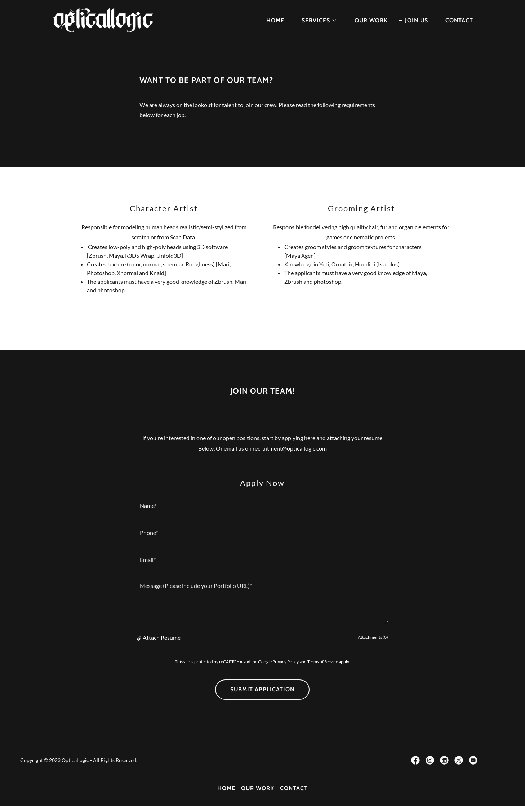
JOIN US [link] (416, 20)
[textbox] (262, 506)
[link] (104, 18)
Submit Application (262, 689)
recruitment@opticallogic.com (290, 448)
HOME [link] (275, 20)
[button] (316, 20)
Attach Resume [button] (162, 637)
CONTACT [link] (459, 20)
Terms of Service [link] (322, 661)
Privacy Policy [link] (285, 661)
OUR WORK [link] (371, 20)
